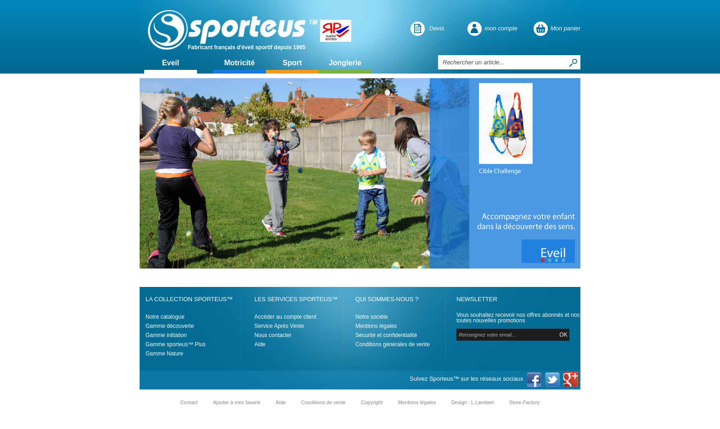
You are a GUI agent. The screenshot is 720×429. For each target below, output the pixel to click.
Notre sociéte (371, 317)
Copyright (371, 402)
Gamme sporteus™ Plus (176, 344)
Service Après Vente (279, 326)
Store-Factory (524, 402)
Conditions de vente (323, 402)
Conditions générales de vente (392, 344)
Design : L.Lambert (472, 402)
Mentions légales (376, 326)
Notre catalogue (165, 317)
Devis (436, 28)
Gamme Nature (164, 353)
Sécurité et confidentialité (386, 335)
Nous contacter (273, 335)
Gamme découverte (170, 326)
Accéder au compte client (285, 317)
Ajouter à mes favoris (236, 402)
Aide (259, 344)
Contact (188, 402)
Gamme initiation (166, 335)
